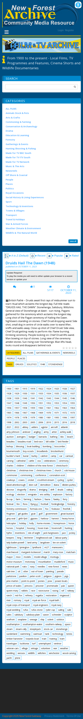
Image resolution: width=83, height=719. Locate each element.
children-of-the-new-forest (40, 465)
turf (34, 643)
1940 (24, 398)
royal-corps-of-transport (18, 605)
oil (19, 571)
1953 (56, 403)
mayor (9, 557)
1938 (8, 398)
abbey (25, 427)
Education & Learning (17, 135)
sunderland (11, 633)
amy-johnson (12, 431)
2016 (64, 422)
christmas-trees (43, 470)
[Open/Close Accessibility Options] (78, 5)
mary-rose (58, 552)
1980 (40, 417)
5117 (50, 290)
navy (32, 566)
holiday (22, 523)
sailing (61, 609)
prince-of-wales (13, 585)
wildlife (31, 653)
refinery (29, 595)
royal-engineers (40, 605)
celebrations (50, 460)
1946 (72, 398)
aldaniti (64, 427)
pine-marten (12, 581)
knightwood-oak (44, 537)
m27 (46, 547)
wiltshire (42, 653)
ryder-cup (50, 609)
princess (29, 585)
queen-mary (12, 590)
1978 (24, 417)
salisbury (19, 614)
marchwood (12, 552)
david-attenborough (16, 484)
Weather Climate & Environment (23, 228)
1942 (40, 398)
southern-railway (53, 624)
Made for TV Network (17, 161)
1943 (48, 398)
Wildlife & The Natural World (21, 232)
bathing (53, 436)
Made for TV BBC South (18, 152)
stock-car (48, 629)
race (33, 590)
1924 (48, 388)
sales (8, 614)
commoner (11, 475)
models (27, 557)
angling (37, 431)
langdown (45, 542)
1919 (32, 388)
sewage (33, 619)
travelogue (11, 643)
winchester (54, 653)
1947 (8, 403)
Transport (11, 215)
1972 (64, 412)
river (8, 600)
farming (27, 499)
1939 (16, 398)
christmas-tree (26, 470)
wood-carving (69, 653)
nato (24, 566)
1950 (32, 403)
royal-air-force (39, 600)
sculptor (68, 614)
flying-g (34, 504)
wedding (10, 653)
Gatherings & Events (17, 144)
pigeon (58, 576)
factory (68, 494)
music (71, 561)
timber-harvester (14, 638)
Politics (10, 188)
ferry (65, 499)
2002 (16, 422)
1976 (16, 417)
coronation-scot (57, 475)
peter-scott (35, 576)
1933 (40, 393)
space (68, 624)
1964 (72, 407)
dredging (43, 489)
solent (50, 619)
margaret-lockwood (31, 552)
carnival (69, 456)
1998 (8, 422)
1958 (24, 407)
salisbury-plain (33, 614)
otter (25, 571)
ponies (41, 581)
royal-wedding (13, 609)
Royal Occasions (15, 192)
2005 (32, 422)
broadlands (42, 451)
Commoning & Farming (18, 121)
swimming (25, 633)
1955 (72, 403)
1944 (56, 398)
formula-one (36, 508)
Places (9, 183)
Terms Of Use (73, 716)
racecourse (43, 590)
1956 (8, 407)
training (53, 638)
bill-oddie (50, 441)
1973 (72, 412)
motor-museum (14, 561)
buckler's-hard (13, 456)
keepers (10, 537)
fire (18, 504)
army (46, 431)
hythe (9, 532)
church (58, 470)
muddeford (59, 561)
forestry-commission (16, 508)
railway (70, 590)
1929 (16, 393)
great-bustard (67, 513)
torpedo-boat (32, 638)
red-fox (18, 595)
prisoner (40, 585)
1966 (16, 412)
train (44, 638)
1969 (40, 412)
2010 (48, 422)
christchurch (62, 465)
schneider (56, 614)
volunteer (45, 648)
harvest (55, 518)
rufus (25, 609)
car (60, 456)
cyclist (70, 480)
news (64, 566)
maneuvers (57, 547)
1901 (16, 388)
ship (42, 619)
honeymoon (59, 523)
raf (62, 590)
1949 (24, 403)
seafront (10, 619)
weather (64, 648)
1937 (72, 393)
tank (47, 633)
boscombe (59, 446)
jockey (72, 532)
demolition (45, 484)
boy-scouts (28, 451)
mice (18, 557)
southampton (13, 624)
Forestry (10, 139)
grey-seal (10, 518)
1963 (64, 407)
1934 (48, 393)
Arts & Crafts (13, 117)
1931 (32, 393)
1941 (32, 398)
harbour (44, 518)
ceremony (64, 460)
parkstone (11, 576)
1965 (8, 412)
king (19, 537)
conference (40, 475)
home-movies (43, 523)
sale (69, 609)
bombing (47, 446)
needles (41, 566)
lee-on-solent (59, 542)
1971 (56, 412)
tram (62, 638)
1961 (48, 407)
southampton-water (32, 624)
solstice (32, 364)
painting (50, 571)
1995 (56, 417)
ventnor (57, 643)
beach (70, 436)
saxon (46, 614)
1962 (56, 407)
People (9, 179)
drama (32, 489)
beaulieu (10, 441)
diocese (10, 489)
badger (32, 436)
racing (55, 590)
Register (69, 30)
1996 (64, 417)
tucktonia (24, 643)
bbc (62, 436)
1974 (8, 417)
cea (39, 460)
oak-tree (10, 571)
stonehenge (55, 364)
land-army (32, 542)
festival (9, 504)
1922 (40, 388)
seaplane (22, 619)
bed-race (38, 441)
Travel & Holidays (15, 219)
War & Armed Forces (17, 223)
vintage (34, 648)
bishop (9, 446)
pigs (66, 576)
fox (46, 508)
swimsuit (37, 633)
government (51, 513)
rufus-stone (37, 609)
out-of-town (37, 571)
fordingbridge (57, 504)
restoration (51, 595)
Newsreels (11, 170)
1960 (40, 407)
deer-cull (33, 484)
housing (31, 528)
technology (57, 633)
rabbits (24, 590)
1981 (48, 417)
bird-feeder (63, 441)
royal (26, 600)
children (20, 465)
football (44, 504)
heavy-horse (68, 518)
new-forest (53, 566)
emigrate (32, 494)
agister (44, 427)
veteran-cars (12, 648)
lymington (24, 547)
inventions (20, 532)
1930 (24, 393)
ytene (17, 657)
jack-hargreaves (51, 532)
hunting (68, 528)
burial (25, 456)
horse (71, 523)
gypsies (34, 518)
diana (56, 484)
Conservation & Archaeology (21, 126)
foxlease (55, 508)
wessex (21, 653)
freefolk (66, 508)
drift (52, 489)
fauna (47, 499)
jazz (64, 532)
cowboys (10, 480)
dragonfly (21, 489)
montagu (54, 557)
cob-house (69, 470)
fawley (56, 499)
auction (10, 436)
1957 (16, 407)
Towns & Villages (15, 210)
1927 (72, 388)
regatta (39, 595)
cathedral (21, 460)
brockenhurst (57, 451)
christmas (11, 470)
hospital (20, 528)
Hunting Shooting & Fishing (21, 148)
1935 (56, 393)
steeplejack (35, 629)
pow (50, 581)
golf (40, 513)
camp (53, 456)
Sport (9, 201)
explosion (57, 494)
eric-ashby (45, 494)
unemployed (45, 643)
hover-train (43, 528)
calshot (44, 456)
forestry (71, 504)
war (55, 648)
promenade (52, 585)
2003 (24, 422)
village (25, 648)
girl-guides (23, 513)
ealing (69, 489)
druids (19, 364)
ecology (10, 494)
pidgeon (48, 576)
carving (9, 460)
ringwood (64, 595)
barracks (43, 436)
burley (34, 456)
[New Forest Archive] (41, 14)
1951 (40, 403)
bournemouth (13, 451)
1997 (72, 417)
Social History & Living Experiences (25, 197)
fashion (37, 499)
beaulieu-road (24, 441)
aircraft (54, 427)
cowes (21, 480)
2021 (8, 427)
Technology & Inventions (19, 206)
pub (63, 585)
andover (26, 431)
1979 (32, 417)
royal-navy (56, 605)
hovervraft (57, 528)
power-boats (61, 581)
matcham (70, 552)
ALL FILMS (11, 108)
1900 (8, 388)
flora (25, 504)
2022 (16, 427)
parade (60, 571)
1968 (32, 412)
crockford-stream (45, 480)
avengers (21, 436)
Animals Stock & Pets (17, 112)
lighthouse (11, 547)
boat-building (33, 446)
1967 (24, 412)
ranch (9, 595)
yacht (9, 657)
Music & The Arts (15, 166)
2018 (72, 422)
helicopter (11, 523)
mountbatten (44, 561)
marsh (47, 552)
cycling (60, 480)
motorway (30, 561)
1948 (42, 364)
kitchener (28, 537)
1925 (56, 388)
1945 (64, 398)
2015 (56, 422)
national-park (12, 566)
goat (33, 513)
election (21, 494)
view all (73, 241)
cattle (31, 460)
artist (54, 431)
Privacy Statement (54, 716)
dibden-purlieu (69, 484)
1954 (64, 403)
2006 (40, 422)
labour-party (61, 537)
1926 (64, 388)
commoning (26, 475)
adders (34, 427)
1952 (48, 403)
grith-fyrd (22, 518)
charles (9, 465)
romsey (17, 600)
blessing (20, 446)
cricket (31, 480)
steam (9, 629)
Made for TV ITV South (18, 157)
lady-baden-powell (15, 542)
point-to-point (28, 581)
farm (18, 499)
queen (71, 585)
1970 (48, 412)
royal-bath (54, 600)
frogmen (10, 513)
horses (9, 528)
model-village (40, 557)
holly (31, 523)
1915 (24, 388)
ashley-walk (65, 431)
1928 (8, 393)
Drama (9, 130)
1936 (64, 393)
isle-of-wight (34, 532)
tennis (69, 633)
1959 (32, 407)
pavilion (23, 576)
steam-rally (21, 629)
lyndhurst (36, 547)
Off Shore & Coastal (16, 175)
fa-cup (9, 499)
